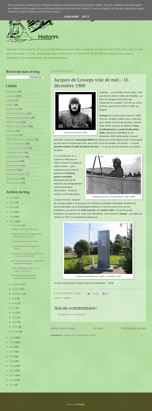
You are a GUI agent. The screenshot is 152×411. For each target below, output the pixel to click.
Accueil (98, 328)
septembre (17, 293)
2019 (12, 342)
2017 (12, 351)
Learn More (71, 16)
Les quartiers (12, 161)
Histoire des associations (18, 117)
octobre (16, 289)
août (14, 298)
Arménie (10, 100)
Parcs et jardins (13, 165)
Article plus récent (62, 328)
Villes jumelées (13, 183)
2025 (12, 202)
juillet (15, 303)
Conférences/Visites (15, 113)
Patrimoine (11, 170)
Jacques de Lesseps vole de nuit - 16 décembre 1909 (27, 254)
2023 (12, 212)
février (15, 326)
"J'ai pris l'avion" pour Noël (24, 241)
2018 (12, 347)
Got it (85, 16)
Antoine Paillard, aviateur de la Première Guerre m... (26, 235)
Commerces (12, 109)
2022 (12, 216)
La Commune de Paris (17, 148)
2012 (12, 375)
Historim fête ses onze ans (24, 229)
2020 (12, 337)
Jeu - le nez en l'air (15, 143)
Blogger (81, 404)
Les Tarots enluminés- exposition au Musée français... (27, 262)
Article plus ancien (133, 328)
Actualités (11, 96)
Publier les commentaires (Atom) (80, 335)
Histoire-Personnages (16, 126)
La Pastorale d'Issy (15, 157)
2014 (12, 366)
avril (14, 317)
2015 (12, 361)
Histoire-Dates (13, 122)
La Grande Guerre (15, 152)
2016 (12, 356)
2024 (12, 207)
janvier (15, 331)
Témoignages (12, 178)
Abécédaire (11, 91)
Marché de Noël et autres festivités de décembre (23, 276)
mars (14, 322)
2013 (12, 370)
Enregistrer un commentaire (71, 314)
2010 (12, 385)
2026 (12, 198)
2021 (12, 221)
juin (14, 307)
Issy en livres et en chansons (20, 139)
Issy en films (12, 135)
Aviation (67, 298)
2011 (12, 380)
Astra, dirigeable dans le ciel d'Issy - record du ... (25, 269)
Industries (11, 130)
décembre (17, 225)
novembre (17, 284)
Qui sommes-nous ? (16, 174)
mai (14, 312)
